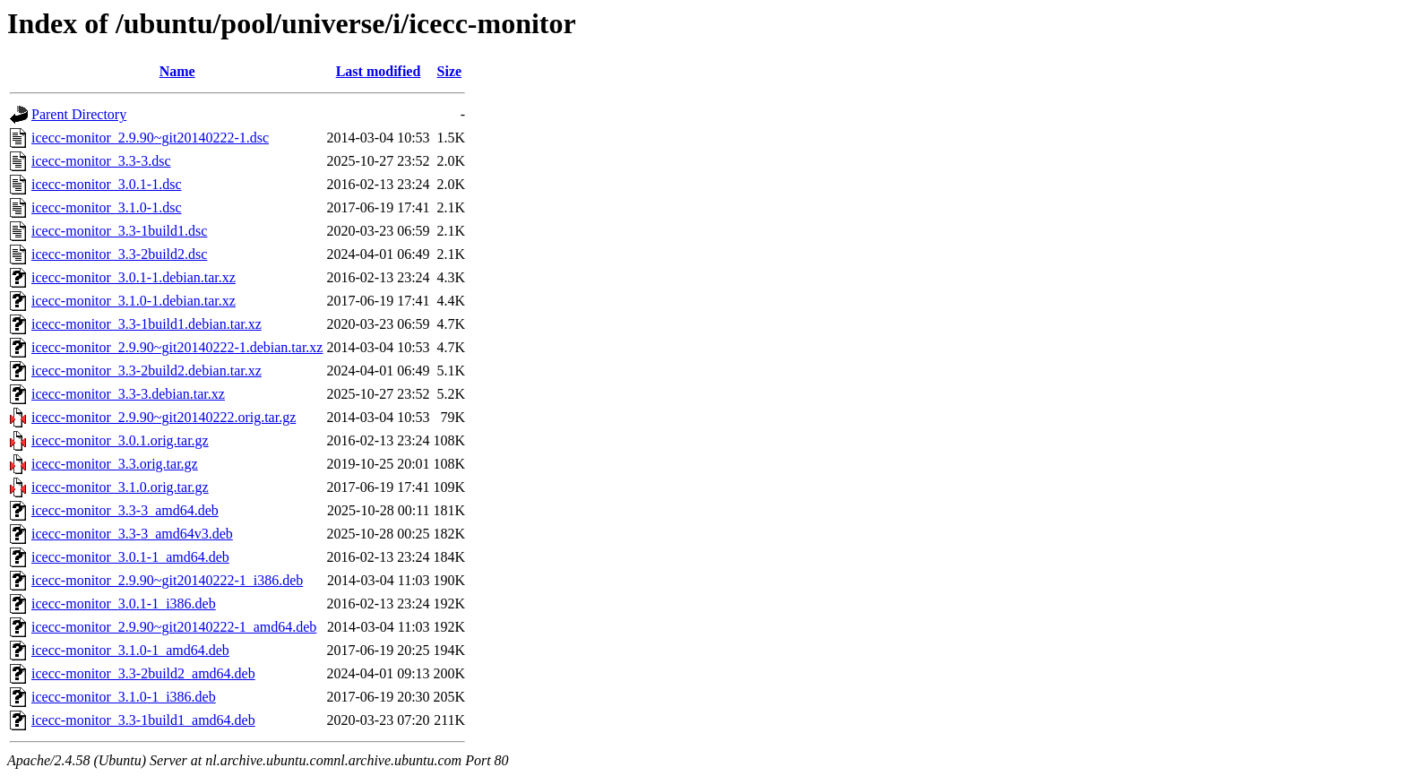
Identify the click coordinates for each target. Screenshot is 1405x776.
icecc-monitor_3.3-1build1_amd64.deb (143, 720)
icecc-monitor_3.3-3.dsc (101, 160)
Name (177, 71)
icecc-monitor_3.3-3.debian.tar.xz (128, 393)
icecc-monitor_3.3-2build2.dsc (119, 254)
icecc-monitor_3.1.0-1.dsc (106, 207)
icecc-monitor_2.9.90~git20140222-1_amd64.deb (173, 626)
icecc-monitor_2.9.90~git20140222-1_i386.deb (167, 580)
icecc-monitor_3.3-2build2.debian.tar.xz (146, 370)
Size (449, 71)
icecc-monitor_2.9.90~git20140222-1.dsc (150, 137)
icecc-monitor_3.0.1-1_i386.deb (123, 603)
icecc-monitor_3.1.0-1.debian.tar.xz (133, 300)
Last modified (378, 71)
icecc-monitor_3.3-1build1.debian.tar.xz (146, 324)
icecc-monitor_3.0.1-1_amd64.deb (130, 557)
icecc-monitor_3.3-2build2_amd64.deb (143, 673)
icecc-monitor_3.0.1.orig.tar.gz (120, 440)
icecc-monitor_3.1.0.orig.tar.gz (120, 487)
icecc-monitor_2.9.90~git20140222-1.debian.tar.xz (177, 347)
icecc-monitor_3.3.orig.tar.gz (114, 463)
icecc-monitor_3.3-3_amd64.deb (125, 510)
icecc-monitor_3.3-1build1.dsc (119, 230)
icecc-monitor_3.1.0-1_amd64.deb (130, 650)
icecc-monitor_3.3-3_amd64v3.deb (132, 533)
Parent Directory (78, 114)
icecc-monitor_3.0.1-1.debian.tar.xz (133, 277)
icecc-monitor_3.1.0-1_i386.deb (123, 696)
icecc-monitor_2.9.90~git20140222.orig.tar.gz (163, 417)
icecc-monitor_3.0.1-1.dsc (106, 184)
